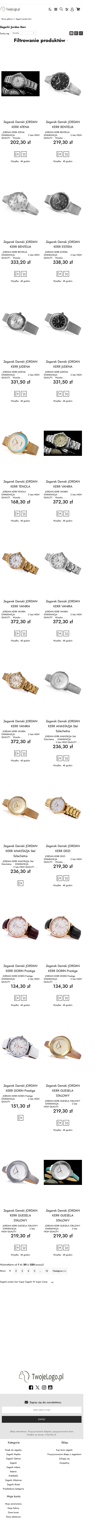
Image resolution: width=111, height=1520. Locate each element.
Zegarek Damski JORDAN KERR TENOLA (29, 476)
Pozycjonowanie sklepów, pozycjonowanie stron (49, 1402)
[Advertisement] (55, 1278)
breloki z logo (23, 1496)
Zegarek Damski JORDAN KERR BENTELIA (82, 122)
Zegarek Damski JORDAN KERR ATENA (29, 122)
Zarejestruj (90, 1430)
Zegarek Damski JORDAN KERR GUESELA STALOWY (82, 1068)
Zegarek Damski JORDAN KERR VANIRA (82, 476)
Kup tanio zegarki (90, 1417)
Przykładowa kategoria (19, 1456)
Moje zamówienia (19, 1471)
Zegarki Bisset (19, 1452)
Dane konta (19, 1479)
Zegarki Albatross (19, 1447)
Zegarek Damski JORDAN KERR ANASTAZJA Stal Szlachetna (82, 711)
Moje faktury (19, 1475)
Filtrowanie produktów (53, 37)
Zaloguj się (90, 1426)
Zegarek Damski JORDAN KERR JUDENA (29, 358)
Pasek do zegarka (19, 1417)
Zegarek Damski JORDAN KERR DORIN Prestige (29, 950)
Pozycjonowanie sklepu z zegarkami (90, 1421)
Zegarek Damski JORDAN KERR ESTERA (82, 240)
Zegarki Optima (19, 1426)
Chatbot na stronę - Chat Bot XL (88, 1402)
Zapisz (55, 1390)
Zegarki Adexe (19, 1434)
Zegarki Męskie (19, 1421)
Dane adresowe (19, 1484)
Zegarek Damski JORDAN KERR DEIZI (82, 832)
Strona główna (9, 16)
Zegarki (19, 1430)
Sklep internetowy (16, 1402)
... (43, 1241)
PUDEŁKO (19, 1443)
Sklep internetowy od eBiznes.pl (56, 1491)
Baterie (19, 1439)
